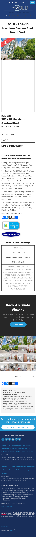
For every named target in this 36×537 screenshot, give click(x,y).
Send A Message (6, 507)
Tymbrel (11, 530)
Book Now (18, 324)
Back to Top (4, 526)
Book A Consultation (18, 427)
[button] (4, 340)
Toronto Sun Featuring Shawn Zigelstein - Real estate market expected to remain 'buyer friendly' (18, 469)
